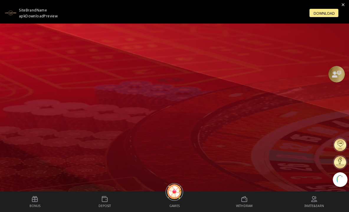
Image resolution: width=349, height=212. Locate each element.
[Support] (336, 74)
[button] (336, 74)
